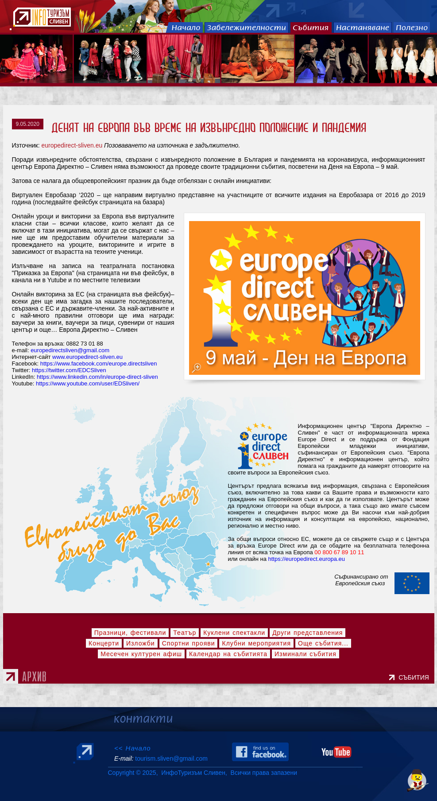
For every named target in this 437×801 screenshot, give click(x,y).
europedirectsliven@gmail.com (70, 350)
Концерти (104, 643)
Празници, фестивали (130, 632)
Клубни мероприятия (256, 643)
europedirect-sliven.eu (71, 145)
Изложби (140, 643)
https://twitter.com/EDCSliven (69, 370)
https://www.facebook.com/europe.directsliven (98, 363)
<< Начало (132, 748)
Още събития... (323, 643)
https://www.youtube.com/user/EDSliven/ (87, 383)
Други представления (307, 632)
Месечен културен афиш (141, 653)
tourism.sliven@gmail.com (171, 758)
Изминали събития (305, 653)
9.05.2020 (27, 124)
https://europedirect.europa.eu (306, 559)
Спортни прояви (188, 643)
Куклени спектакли (234, 632)
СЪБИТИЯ (415, 677)
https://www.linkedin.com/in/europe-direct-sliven (97, 376)
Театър (184, 632)
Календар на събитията (228, 653)
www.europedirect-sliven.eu (87, 357)
